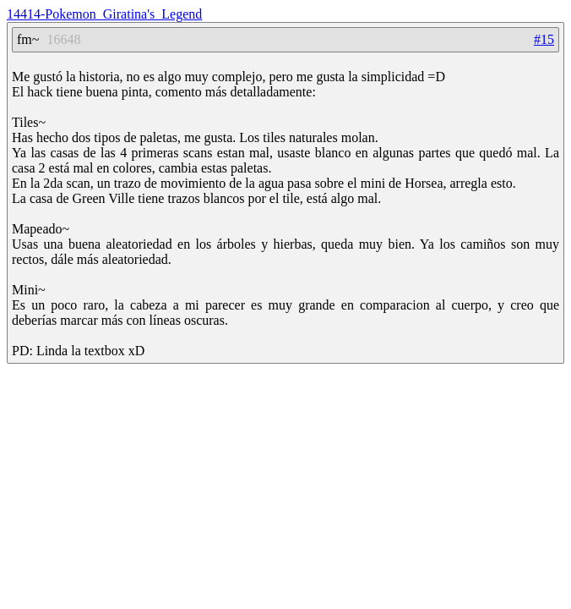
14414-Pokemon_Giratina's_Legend (104, 14)
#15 (544, 39)
